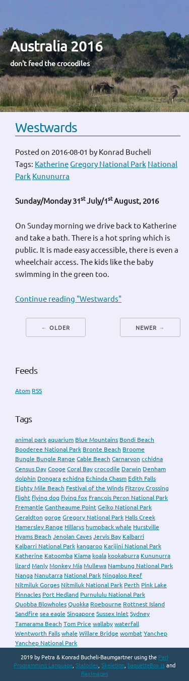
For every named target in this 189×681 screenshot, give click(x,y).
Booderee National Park (48, 449)
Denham (154, 469)
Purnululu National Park (112, 594)
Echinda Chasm (106, 478)
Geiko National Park (125, 507)
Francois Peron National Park (128, 497)
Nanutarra (48, 575)
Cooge (57, 469)
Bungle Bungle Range (45, 459)
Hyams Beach (33, 536)
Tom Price (77, 623)
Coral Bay (80, 469)
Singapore (81, 613)
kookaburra (123, 555)
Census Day (30, 469)
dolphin (25, 478)
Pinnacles (28, 594)
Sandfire (26, 613)
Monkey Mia (65, 565)
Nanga (24, 575)
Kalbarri (133, 536)
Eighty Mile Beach (40, 488)
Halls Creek (140, 517)
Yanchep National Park (46, 643)
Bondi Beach (136, 439)
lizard (22, 565)
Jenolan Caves (72, 536)
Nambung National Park (140, 565)
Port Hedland (60, 594)
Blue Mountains (96, 439)
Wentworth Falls (37, 633)
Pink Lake (154, 585)
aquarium (61, 439)
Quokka (78, 604)
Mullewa (95, 565)
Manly (40, 565)
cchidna (152, 459)
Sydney (140, 613)
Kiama (82, 555)
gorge (52, 517)
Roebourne (105, 604)
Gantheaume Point (70, 507)
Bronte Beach (102, 449)
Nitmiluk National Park (91, 585)
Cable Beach (93, 459)
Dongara (49, 478)
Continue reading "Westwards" (68, 299)
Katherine (52, 164)
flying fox (74, 497)
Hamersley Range (39, 527)
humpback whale (109, 527)
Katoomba (58, 555)
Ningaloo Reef (122, 575)
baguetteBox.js (146, 665)
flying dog (45, 497)
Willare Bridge (98, 633)
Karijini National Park (132, 546)
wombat (131, 633)
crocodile (107, 469)
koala (99, 555)
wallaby (103, 623)
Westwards (46, 127)
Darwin (131, 469)
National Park (82, 575)
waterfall (126, 623)
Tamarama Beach (38, 623)
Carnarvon (126, 459)
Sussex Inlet (112, 613)
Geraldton (29, 517)
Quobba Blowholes (41, 604)
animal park (30, 439)
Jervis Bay (107, 536)
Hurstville (146, 527)
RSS (37, 390)
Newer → (150, 328)
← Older (55, 328)
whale (69, 633)
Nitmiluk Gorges (37, 585)
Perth (132, 585)
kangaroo (89, 546)
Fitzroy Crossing (147, 488)
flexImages (94, 674)
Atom (22, 390)
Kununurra (51, 176)
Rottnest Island (144, 604)
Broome (133, 449)
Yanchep (155, 633)
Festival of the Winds (94, 488)
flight (22, 497)
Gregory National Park (108, 164)
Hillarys (74, 527)
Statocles (87, 665)
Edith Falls (142, 478)
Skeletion (112, 665)
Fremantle (29, 507)
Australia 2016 (56, 46)
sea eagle (53, 613)
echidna (73, 478)
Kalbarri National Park (45, 546)
